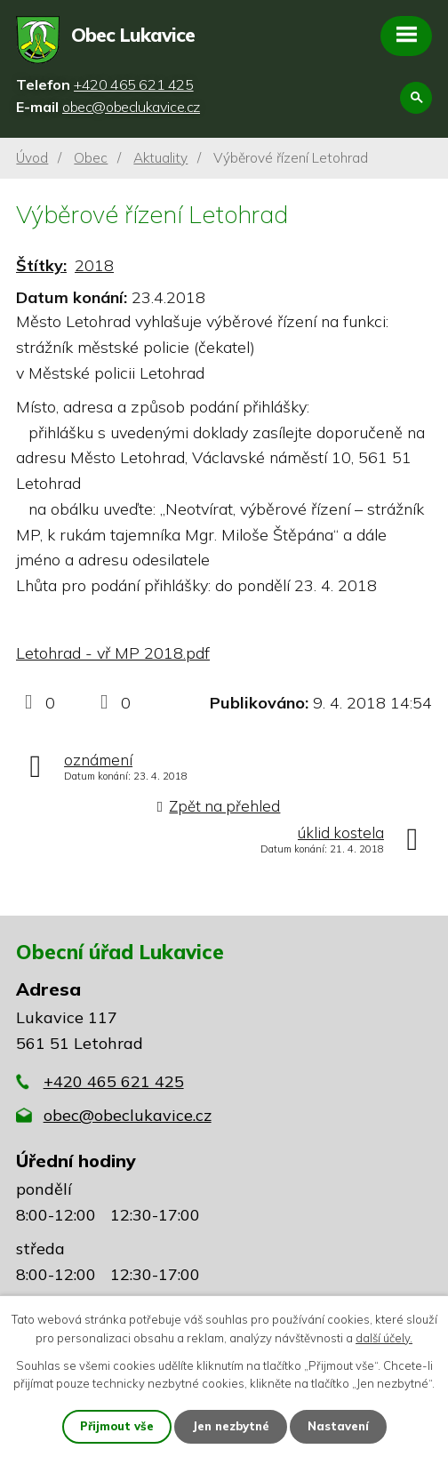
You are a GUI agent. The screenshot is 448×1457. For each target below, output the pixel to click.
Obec (91, 157)
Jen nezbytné (230, 1426)
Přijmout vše (117, 1426)
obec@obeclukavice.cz (128, 1115)
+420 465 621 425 (114, 1081)
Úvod (32, 157)
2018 (94, 265)
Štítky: (41, 265)
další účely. (384, 1338)
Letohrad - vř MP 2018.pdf (113, 653)
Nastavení (338, 1426)
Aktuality (160, 157)
